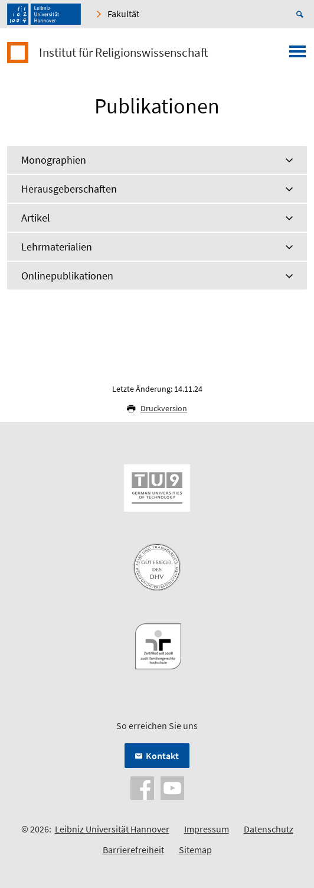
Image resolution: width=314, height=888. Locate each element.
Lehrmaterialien (56, 246)
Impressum (206, 829)
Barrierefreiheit (133, 850)
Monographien (53, 160)
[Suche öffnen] (301, 14)
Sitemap (195, 850)
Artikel (35, 218)
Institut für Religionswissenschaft (123, 52)
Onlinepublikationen (67, 275)
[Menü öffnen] (297, 55)
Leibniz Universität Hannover (112, 829)
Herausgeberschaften (69, 189)
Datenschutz (268, 829)
